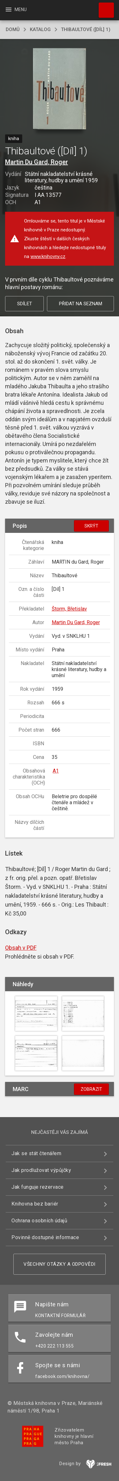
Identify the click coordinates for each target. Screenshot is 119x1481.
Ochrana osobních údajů (39, 1221)
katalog (40, 29)
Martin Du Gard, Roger (36, 162)
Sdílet (24, 304)
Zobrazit (91, 1089)
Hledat (103, 7)
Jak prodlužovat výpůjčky (41, 1170)
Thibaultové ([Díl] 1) (85, 29)
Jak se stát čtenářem (36, 1153)
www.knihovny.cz (47, 256)
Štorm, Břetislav (69, 609)
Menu (16, 9)
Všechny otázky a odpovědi (59, 1264)
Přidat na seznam (80, 304)
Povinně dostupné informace (45, 1237)
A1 (56, 771)
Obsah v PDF (20, 947)
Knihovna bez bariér (34, 1204)
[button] (59, 89)
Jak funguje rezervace (37, 1187)
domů (13, 29)
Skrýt (91, 525)
